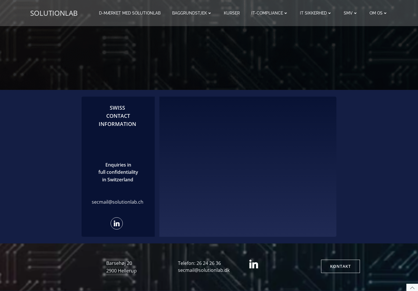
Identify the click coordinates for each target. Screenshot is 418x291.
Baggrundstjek (192, 13)
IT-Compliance (269, 13)
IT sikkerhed (316, 13)
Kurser (232, 13)
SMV (351, 13)
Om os (379, 13)
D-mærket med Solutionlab (130, 13)
